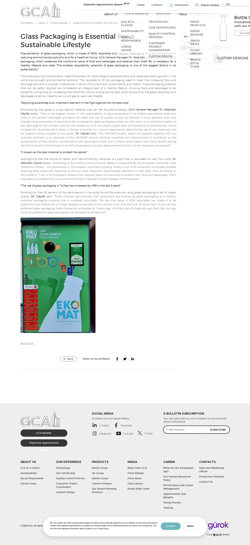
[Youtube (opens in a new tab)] (126, 433)
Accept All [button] (170, 526)
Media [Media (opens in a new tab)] (184, 14)
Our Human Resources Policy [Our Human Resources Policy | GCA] (177, 478)
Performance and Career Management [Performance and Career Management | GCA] (178, 487)
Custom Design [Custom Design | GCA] (65, 492)
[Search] (211, 14)
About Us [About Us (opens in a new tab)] (122, 14)
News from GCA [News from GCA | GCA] (137, 467)
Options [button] (190, 526)
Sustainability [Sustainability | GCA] (28, 473)
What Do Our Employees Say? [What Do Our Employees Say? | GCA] (178, 469)
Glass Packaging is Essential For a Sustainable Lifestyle (107, 23)
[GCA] (40, 10)
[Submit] (226, 14)
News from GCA (196, 42)
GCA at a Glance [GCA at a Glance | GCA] (30, 467)
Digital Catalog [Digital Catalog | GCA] (209, 4)
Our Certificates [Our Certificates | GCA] (65, 473)
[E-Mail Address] (197, 429)
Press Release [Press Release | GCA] (136, 473)
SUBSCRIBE (218, 429)
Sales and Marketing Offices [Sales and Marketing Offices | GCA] (211, 469)
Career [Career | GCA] (152, 4)
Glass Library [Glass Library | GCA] (135, 483)
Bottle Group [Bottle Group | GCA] (100, 467)
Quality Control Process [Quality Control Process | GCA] (70, 478)
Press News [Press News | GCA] (134, 478)
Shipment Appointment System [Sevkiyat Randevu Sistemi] (119, 4)
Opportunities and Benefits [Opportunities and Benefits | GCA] (174, 495)
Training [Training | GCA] (168, 507)
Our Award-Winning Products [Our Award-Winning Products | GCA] (104, 490)
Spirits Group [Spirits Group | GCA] (100, 478)
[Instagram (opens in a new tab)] (104, 433)
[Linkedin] (132, 358)
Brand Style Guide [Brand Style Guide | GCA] (138, 488)
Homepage (26, 23)
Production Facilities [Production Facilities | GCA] (211, 476)
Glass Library (194, 58)
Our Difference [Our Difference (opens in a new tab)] (145, 14)
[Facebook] (117, 358)
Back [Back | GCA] (70, 358)
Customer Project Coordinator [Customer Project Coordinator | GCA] (67, 485)
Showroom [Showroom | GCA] (183, 4)
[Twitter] (124, 358)
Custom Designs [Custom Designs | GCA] (102, 483)
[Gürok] (214, 525)
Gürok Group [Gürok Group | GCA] (28, 483)
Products (168, 14)
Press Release (59, 23)
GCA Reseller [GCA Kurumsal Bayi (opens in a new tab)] (44, 432)
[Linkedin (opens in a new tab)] (102, 425)
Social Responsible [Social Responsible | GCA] (31, 478)
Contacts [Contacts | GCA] (165, 4)
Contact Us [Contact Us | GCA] (206, 481)
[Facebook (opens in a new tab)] (124, 425)
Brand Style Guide (198, 63)
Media (41, 23)
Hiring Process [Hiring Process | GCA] (172, 502)
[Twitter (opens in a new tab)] (147, 433)
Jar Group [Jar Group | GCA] (98, 473)
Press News (194, 53)
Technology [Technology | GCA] (63, 467)
